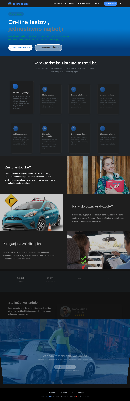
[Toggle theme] (121, 3)
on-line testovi (18, 3)
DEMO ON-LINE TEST (20, 48)
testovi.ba (49, 396)
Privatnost (63, 393)
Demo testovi (84, 3)
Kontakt (80, 393)
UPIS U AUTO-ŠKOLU (48, 48)
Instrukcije (96, 3)
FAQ (72, 393)
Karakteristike (70, 3)
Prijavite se (110, 3)
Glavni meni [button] (56, 3)
